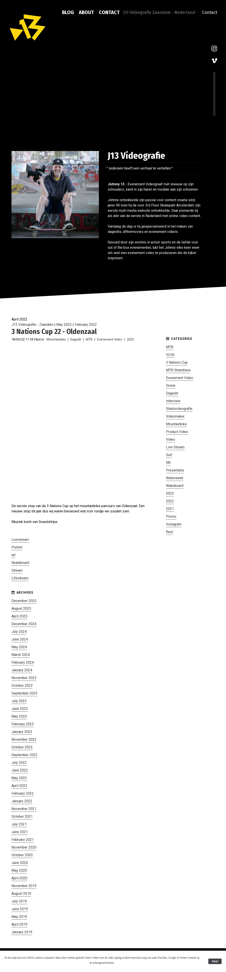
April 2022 (19, 786)
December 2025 (23, 601)
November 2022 (23, 739)
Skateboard (20, 563)
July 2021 (19, 824)
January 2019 (21, 932)
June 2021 (19, 832)
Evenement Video (109, 339)
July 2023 (19, 701)
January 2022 (21, 801)
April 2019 (19, 924)
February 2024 (22, 662)
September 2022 (24, 755)
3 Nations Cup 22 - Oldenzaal (54, 331)
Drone (170, 385)
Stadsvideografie (179, 409)
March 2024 (20, 655)
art (13, 555)
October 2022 (22, 747)
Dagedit (75, 339)
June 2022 (19, 770)
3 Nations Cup (177, 362)
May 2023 (19, 716)
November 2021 (23, 809)
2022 (130, 339)
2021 (170, 509)
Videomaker (175, 416)
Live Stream (175, 447)
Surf (169, 455)
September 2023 (24, 693)
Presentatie (175, 470)
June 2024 (19, 639)
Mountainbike (56, 339)
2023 (170, 493)
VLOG (170, 355)
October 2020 (22, 855)
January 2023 (21, 732)
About (86, 12)
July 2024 (19, 632)
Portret (16, 547)
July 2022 (19, 762)
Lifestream (19, 578)
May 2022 (64, 324)
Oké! (215, 961)
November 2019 (23, 886)
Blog (68, 12)
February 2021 (22, 840)
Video (170, 439)
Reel (169, 532)
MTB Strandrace (178, 370)
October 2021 (22, 816)
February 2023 (22, 724)
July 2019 (19, 901)
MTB (89, 339)
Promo (171, 516)
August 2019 (21, 893)
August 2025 (21, 608)
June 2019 (19, 909)
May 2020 (19, 870)
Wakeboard (174, 486)
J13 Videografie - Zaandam (32, 324)
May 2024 (19, 647)
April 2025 (19, 616)
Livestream (20, 540)
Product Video (177, 432)
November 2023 (23, 678)
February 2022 (86, 324)
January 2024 (21, 670)
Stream (17, 570)
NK (168, 462)
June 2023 (19, 709)
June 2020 (19, 863)
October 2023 (22, 685)
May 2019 (19, 917)
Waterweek (174, 478)
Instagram (173, 524)
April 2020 (19, 878)
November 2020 (23, 847)
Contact (109, 12)
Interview (173, 401)
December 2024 (23, 624)
